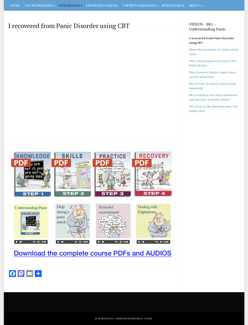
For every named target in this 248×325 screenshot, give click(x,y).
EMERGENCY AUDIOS (102, 5)
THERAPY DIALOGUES (139, 5)
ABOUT (194, 5)
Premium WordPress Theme (133, 318)
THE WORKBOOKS (38, 5)
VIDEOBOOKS (69, 5)
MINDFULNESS (173, 5)
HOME (15, 5)
